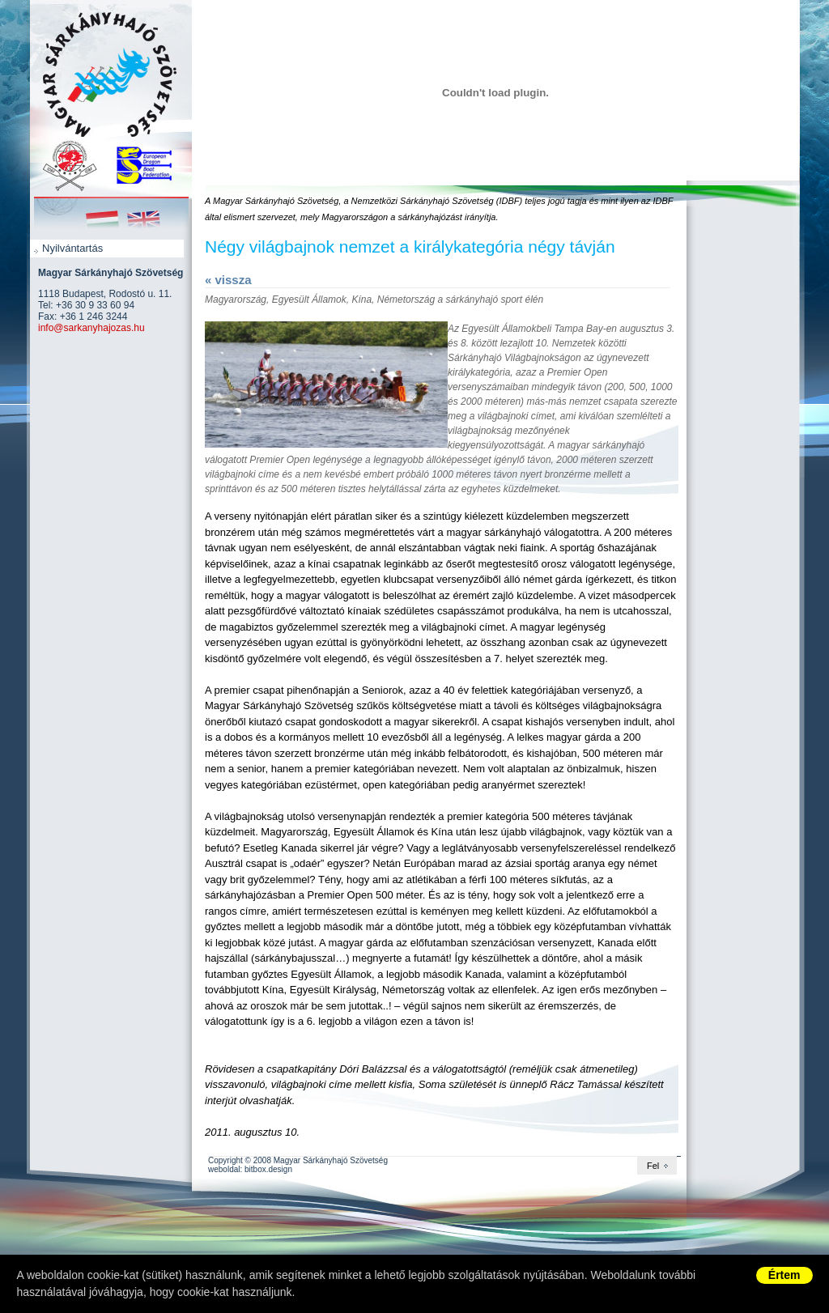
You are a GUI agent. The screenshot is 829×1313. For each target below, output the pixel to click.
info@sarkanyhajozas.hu (91, 328)
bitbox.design (268, 1169)
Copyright (225, 1160)
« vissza (228, 280)
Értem (784, 1274)
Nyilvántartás (72, 248)
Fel (653, 1166)
